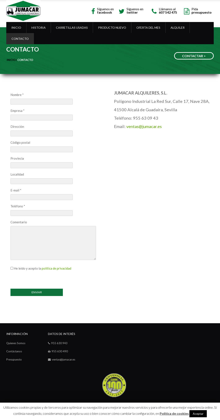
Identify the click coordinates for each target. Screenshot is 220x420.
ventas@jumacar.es (144, 126)
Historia (38, 27)
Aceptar (198, 413)
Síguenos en (105, 10)
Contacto (20, 38)
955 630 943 (59, 343)
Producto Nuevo (112, 27)
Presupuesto (14, 359)
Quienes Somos (15, 343)
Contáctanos (14, 351)
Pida (202, 10)
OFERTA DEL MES (148, 27)
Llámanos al (168, 10)
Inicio (16, 27)
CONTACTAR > (194, 56)
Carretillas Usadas (72, 27)
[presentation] (42, 278)
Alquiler (178, 27)
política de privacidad (56, 268)
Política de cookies (174, 413)
